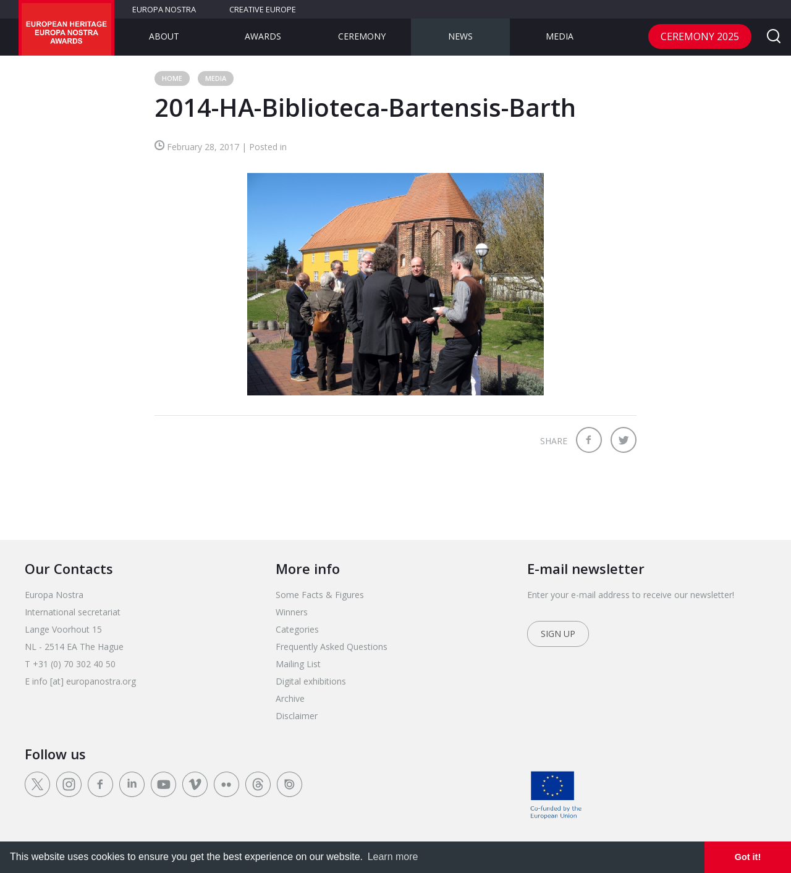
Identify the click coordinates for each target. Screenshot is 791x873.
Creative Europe (262, 9)
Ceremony (362, 36)
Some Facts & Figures (320, 595)
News (460, 36)
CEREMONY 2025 (700, 36)
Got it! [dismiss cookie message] (748, 857)
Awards (263, 36)
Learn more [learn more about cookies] (393, 856)
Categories (297, 629)
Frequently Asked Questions (331, 646)
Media (559, 36)
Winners (292, 612)
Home (172, 78)
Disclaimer (297, 716)
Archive (290, 698)
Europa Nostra (164, 9)
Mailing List (298, 664)
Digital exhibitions (311, 681)
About (164, 36)
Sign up (558, 633)
